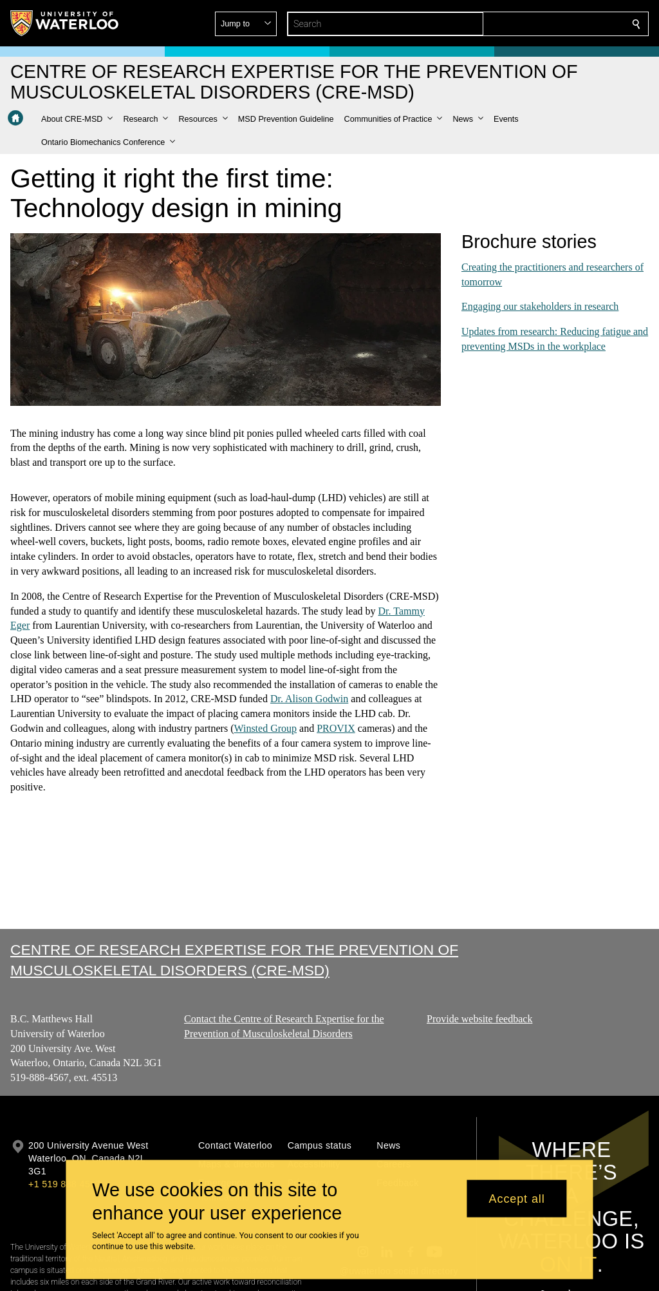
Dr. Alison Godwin (309, 698)
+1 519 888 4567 (64, 1184)
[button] (543, 23)
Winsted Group (265, 728)
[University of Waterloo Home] (65, 23)
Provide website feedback (479, 1018)
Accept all (517, 1198)
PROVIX (336, 728)
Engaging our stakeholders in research (539, 306)
